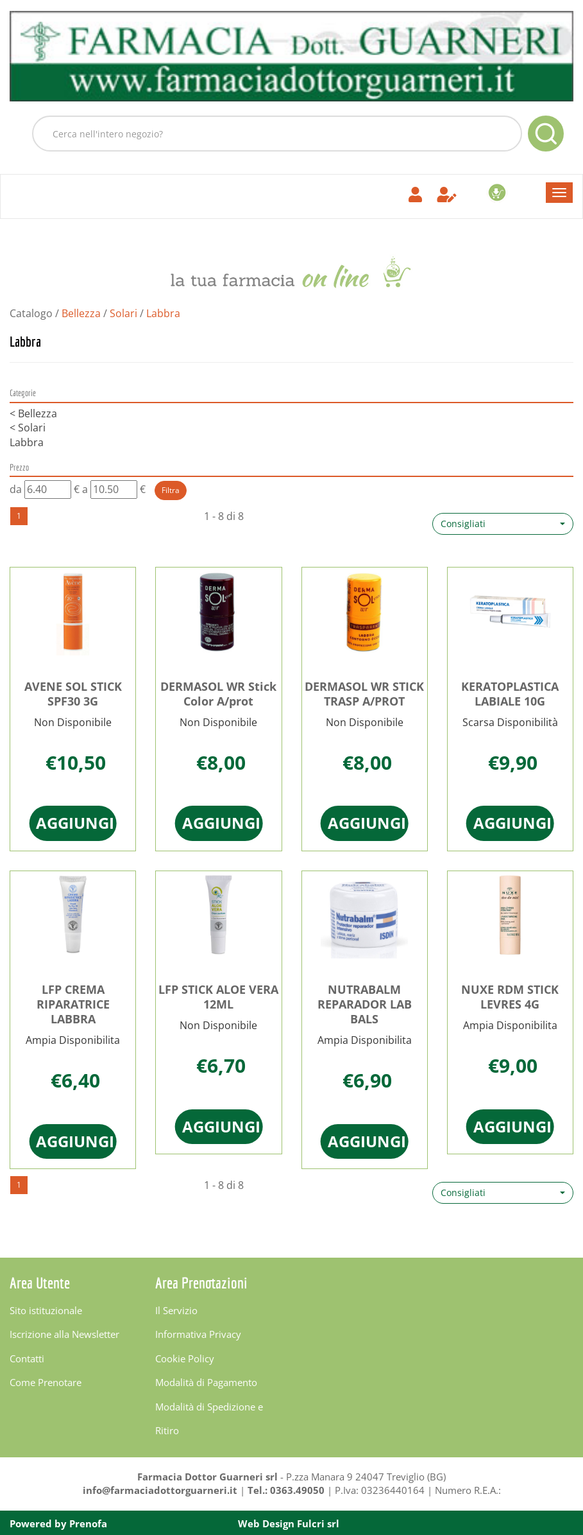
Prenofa (88, 1523)
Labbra (27, 442)
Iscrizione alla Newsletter (64, 1334)
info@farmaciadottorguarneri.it (160, 1490)
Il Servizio (176, 1310)
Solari (123, 313)
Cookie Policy (184, 1358)
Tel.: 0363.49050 (286, 1490)
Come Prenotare (45, 1382)
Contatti (27, 1358)
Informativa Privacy (198, 1334)
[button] (502, 524)
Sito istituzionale (46, 1310)
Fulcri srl (318, 1523)
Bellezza (81, 313)
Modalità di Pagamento (206, 1382)
